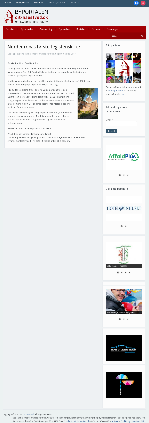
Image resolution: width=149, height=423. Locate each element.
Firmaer (96, 29)
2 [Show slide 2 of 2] (125, 226)
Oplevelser (64, 29)
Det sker (10, 29)
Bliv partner (38, 2)
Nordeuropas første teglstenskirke (44, 47)
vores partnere (115, 90)
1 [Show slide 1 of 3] (119, 175)
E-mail (109, 120)
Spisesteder (27, 29)
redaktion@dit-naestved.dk (78, 421)
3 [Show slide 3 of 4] (125, 272)
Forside (8, 2)
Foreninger (112, 29)
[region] (124, 162)
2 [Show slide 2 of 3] (123, 175)
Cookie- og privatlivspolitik (132, 421)
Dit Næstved (28, 414)
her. (123, 94)
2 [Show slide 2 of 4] (121, 272)
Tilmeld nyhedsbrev (56, 2)
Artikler (115, 421)
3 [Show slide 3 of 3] (127, 175)
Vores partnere (22, 2)
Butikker (80, 29)
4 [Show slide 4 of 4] (129, 272)
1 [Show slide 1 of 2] (121, 226)
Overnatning (45, 29)
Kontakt (73, 2)
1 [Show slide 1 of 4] (118, 272)
